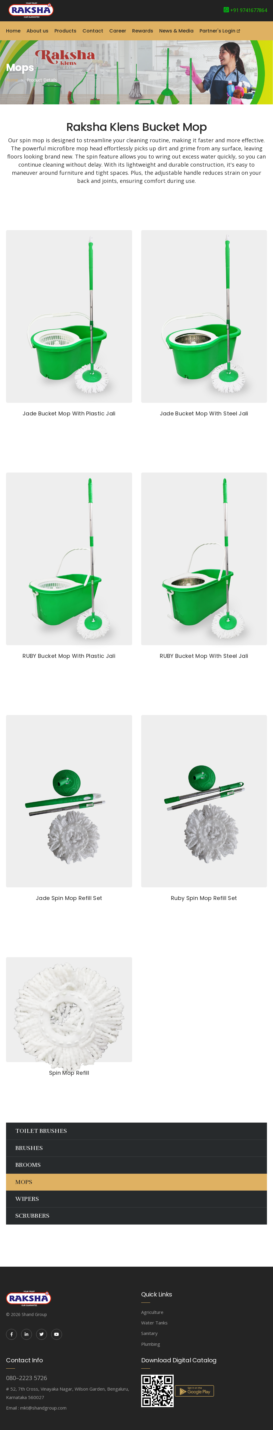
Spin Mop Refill (69, 1073)
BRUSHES (29, 1148)
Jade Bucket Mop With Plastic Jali (69, 413)
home (12, 80)
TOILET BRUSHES (41, 1131)
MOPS (23, 1182)
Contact (92, 30)
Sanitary (149, 1333)
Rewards (142, 30)
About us (37, 30)
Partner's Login (217, 30)
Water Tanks (154, 1323)
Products (65, 30)
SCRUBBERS (32, 1215)
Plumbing (150, 1344)
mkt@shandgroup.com (43, 1408)
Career (117, 30)
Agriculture (152, 1312)
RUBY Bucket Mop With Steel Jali (204, 656)
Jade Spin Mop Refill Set (69, 898)
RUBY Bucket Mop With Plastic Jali (69, 656)
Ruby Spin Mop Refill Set (204, 898)
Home (13, 30)
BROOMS (28, 1165)
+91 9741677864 (248, 10)
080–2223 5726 (26, 1378)
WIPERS (27, 1199)
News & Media (176, 30)
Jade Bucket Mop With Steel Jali (204, 413)
